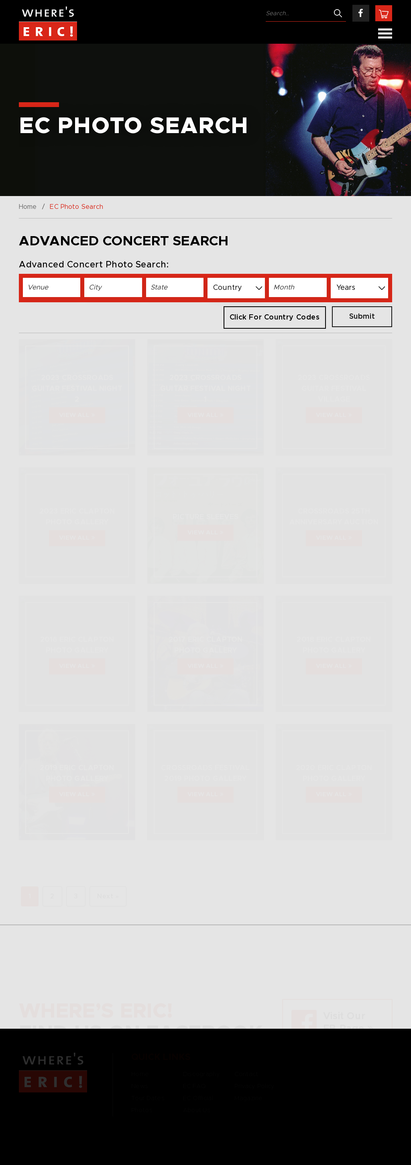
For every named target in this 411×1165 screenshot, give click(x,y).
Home (28, 207)
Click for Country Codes (275, 317)
